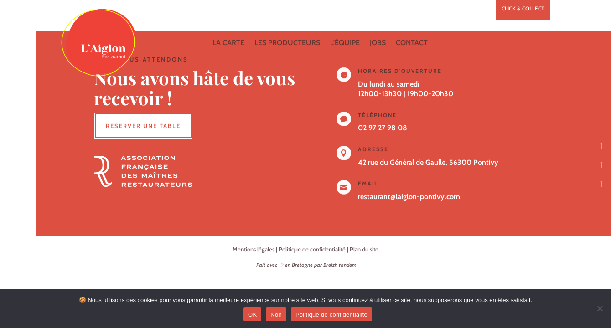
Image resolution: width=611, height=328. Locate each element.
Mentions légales (253, 249)
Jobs (378, 42)
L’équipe (345, 42)
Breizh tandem (340, 264)
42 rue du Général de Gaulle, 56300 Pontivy (428, 162)
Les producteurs (287, 42)
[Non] (599, 308)
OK (252, 314)
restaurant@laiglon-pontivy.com (409, 196)
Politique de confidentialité (312, 249)
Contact (412, 42)
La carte (228, 42)
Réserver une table (143, 125)
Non (276, 314)
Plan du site (364, 249)
